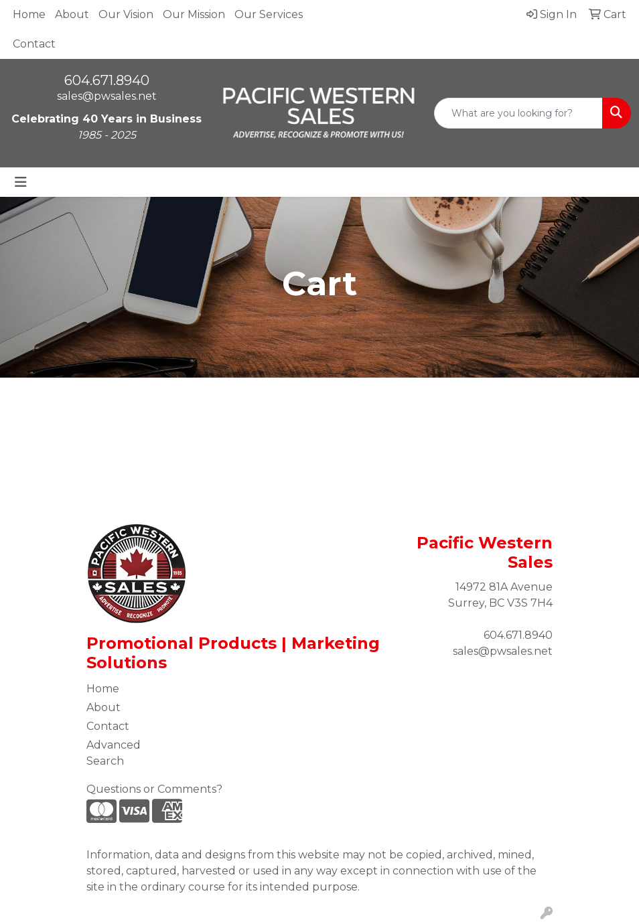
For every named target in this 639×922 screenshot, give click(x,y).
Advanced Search (113, 753)
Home (29, 14)
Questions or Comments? (154, 789)
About (72, 14)
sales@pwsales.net (107, 96)
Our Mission (194, 14)
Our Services (268, 14)
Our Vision (125, 14)
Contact (34, 43)
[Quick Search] (518, 113)
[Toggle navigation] (21, 182)
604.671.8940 (106, 80)
